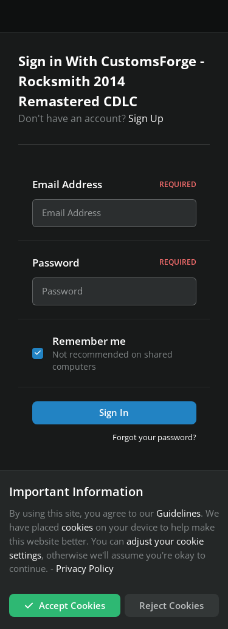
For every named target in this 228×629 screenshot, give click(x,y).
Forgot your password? (154, 440)
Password (114, 264)
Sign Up (146, 118)
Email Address (114, 184)
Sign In (114, 416)
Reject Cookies (171, 605)
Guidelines (178, 514)
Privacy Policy (85, 569)
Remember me (89, 344)
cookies (77, 527)
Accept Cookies (64, 605)
